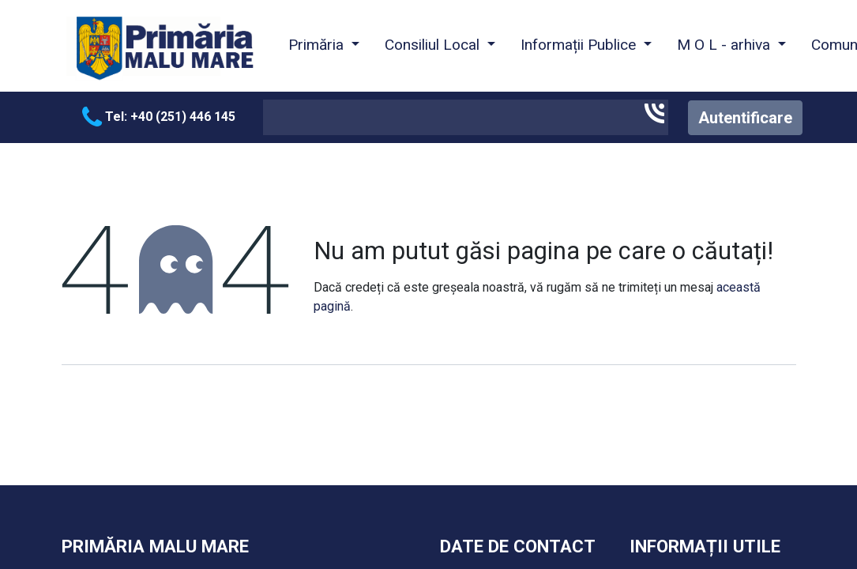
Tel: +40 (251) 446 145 (158, 116)
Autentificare (745, 117)
